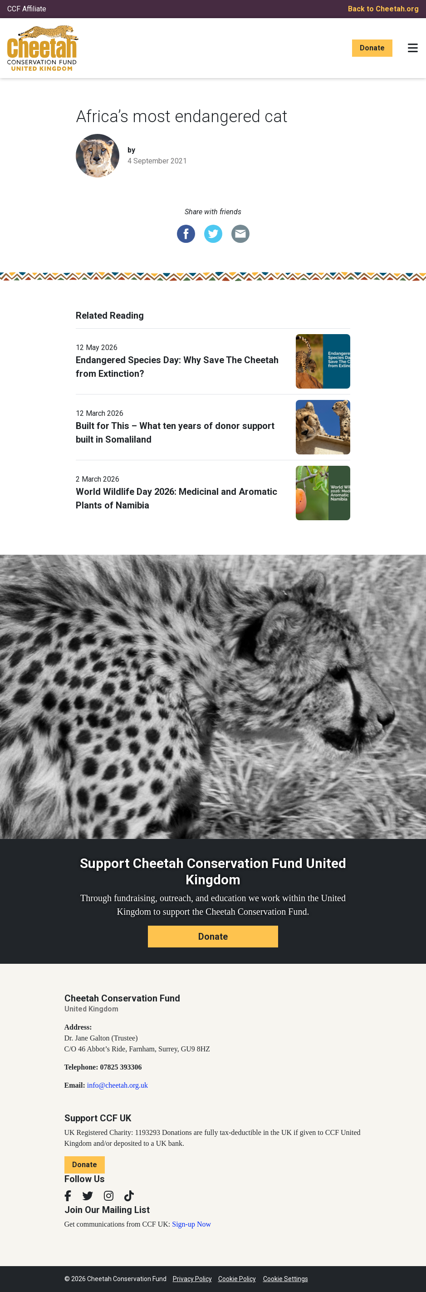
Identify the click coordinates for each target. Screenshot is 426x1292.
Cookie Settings (285, 1278)
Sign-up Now (191, 1224)
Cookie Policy (237, 1278)
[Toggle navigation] (413, 48)
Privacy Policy (192, 1278)
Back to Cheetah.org (383, 9)
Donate (372, 48)
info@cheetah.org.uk (117, 1085)
